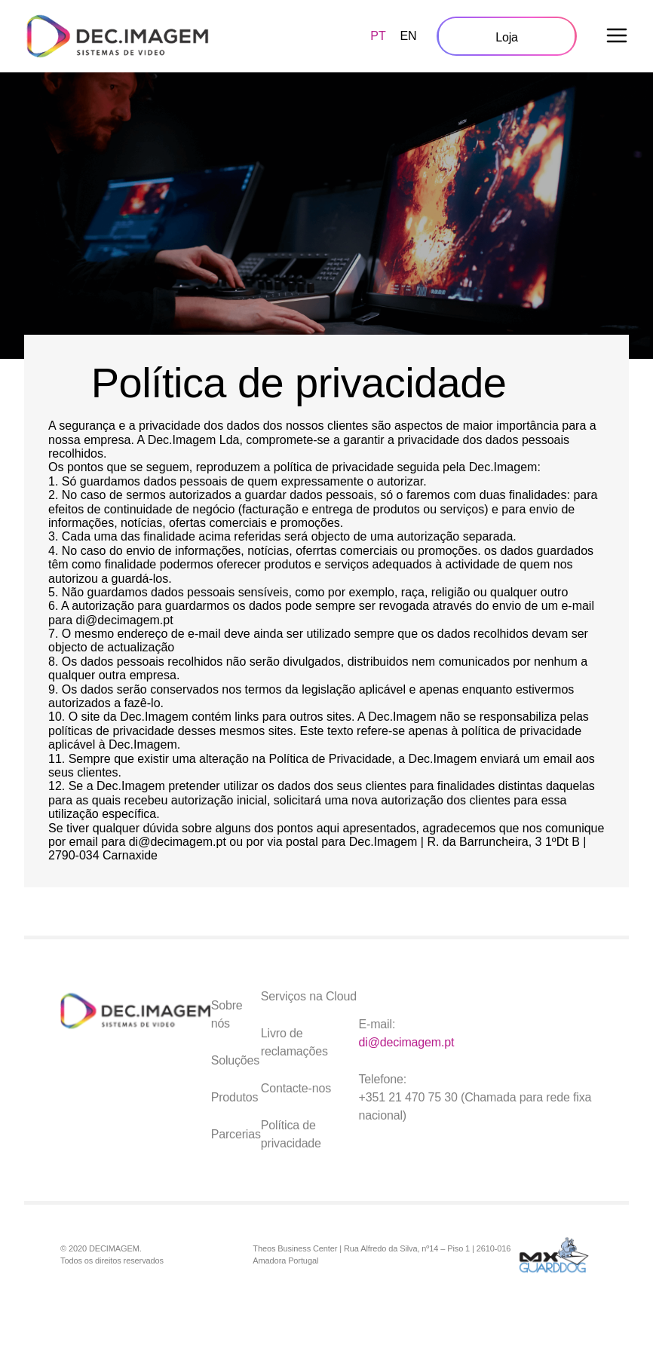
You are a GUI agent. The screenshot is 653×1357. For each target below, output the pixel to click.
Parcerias (236, 1134)
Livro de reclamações (294, 1042)
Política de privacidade (291, 1134)
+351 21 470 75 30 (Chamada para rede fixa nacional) (475, 1106)
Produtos (235, 1097)
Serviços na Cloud (309, 996)
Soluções (235, 1060)
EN (408, 35)
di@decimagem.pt (407, 1042)
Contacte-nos (296, 1088)
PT (377, 35)
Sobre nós (227, 1014)
